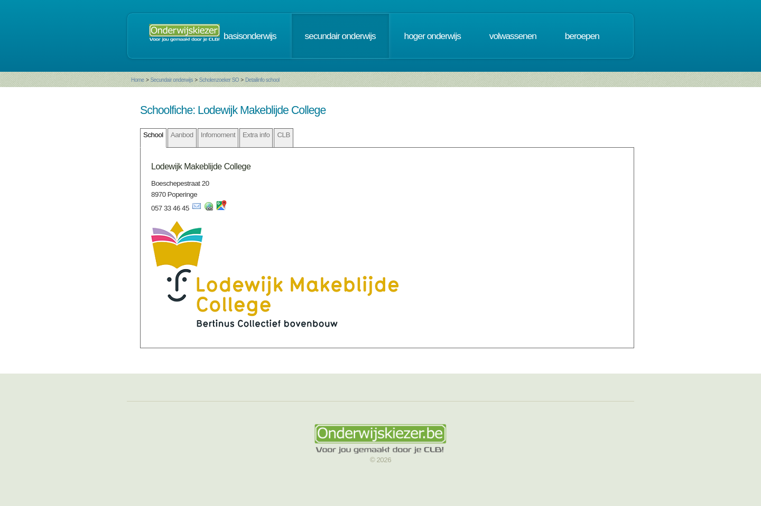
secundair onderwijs (340, 36)
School (153, 135)
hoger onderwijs (432, 36)
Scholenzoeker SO (219, 80)
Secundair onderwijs (171, 80)
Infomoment (218, 135)
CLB (283, 135)
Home (137, 80)
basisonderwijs (250, 36)
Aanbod (182, 135)
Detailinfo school (262, 80)
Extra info (256, 135)
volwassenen (512, 36)
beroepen (582, 36)
